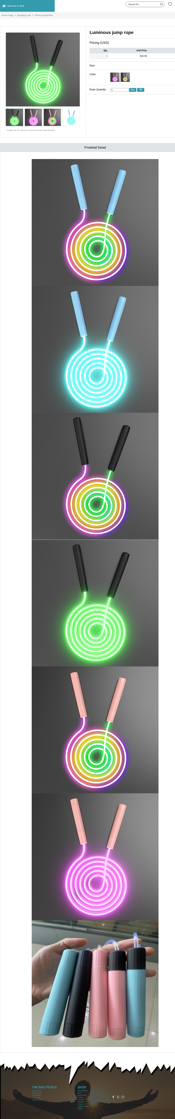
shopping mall (24, 15)
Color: (93, 74)
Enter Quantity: (98, 89)
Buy (133, 89)
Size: (92, 65)
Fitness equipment (44, 15)
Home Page (7, 15)
